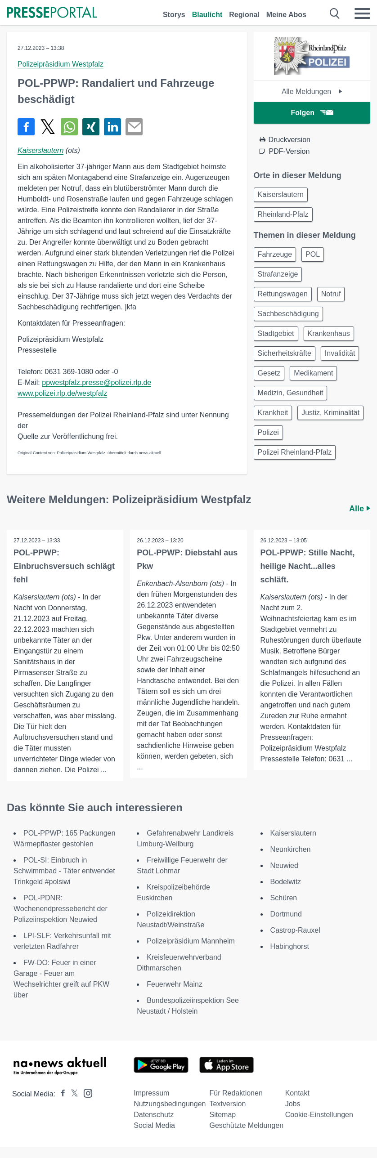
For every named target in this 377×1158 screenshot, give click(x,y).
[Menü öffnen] (362, 13)
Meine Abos (286, 14)
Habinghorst (289, 946)
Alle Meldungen (312, 91)
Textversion (227, 1104)
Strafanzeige (278, 274)
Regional (244, 14)
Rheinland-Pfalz (283, 214)
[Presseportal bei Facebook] (60, 1094)
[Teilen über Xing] (90, 126)
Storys (174, 14)
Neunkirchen (290, 849)
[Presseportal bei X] (71, 1094)
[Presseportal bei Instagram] (85, 1092)
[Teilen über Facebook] (26, 126)
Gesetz (269, 373)
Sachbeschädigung (288, 313)
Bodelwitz (285, 881)
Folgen (312, 112)
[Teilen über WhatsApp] (69, 126)
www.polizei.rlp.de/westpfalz (62, 393)
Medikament (313, 373)
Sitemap (222, 1114)
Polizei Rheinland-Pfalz (295, 452)
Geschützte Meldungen (246, 1125)
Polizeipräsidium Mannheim (191, 941)
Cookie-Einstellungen (319, 1114)
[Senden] (134, 126)
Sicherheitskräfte (284, 353)
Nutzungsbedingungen (170, 1104)
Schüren (283, 898)
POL (312, 254)
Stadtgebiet (276, 333)
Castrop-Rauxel (295, 930)
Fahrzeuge (275, 254)
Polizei (268, 432)
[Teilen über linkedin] (112, 126)
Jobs (293, 1104)
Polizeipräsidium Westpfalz (60, 64)
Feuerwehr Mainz (174, 984)
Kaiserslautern (40, 150)
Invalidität (340, 353)
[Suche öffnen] (335, 13)
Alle (359, 508)
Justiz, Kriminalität (330, 412)
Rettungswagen (283, 294)
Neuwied (284, 865)
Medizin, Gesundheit (290, 393)
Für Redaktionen (235, 1093)
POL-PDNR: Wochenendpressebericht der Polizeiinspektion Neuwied (60, 908)
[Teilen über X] (47, 126)
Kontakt (297, 1093)
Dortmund (286, 914)
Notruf (331, 294)
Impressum (151, 1093)
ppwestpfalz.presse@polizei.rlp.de (96, 382)
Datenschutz (154, 1114)
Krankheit (273, 412)
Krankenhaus (329, 333)
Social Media (154, 1125)
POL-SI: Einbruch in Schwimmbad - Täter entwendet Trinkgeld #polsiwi (64, 870)
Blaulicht (207, 14)
